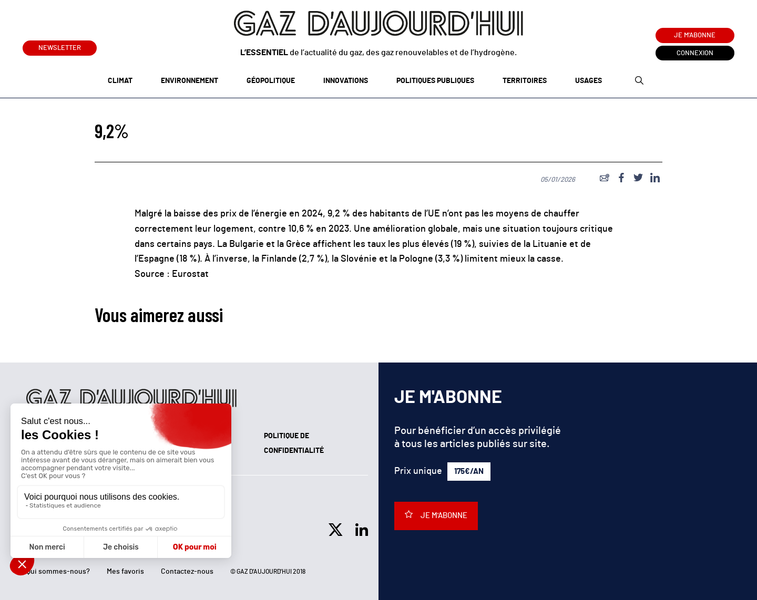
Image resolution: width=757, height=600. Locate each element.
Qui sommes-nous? (58, 571)
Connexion (695, 53)
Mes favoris (125, 571)
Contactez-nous (187, 571)
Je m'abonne (694, 35)
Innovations (345, 81)
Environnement (189, 81)
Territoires (525, 81)
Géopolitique (271, 81)
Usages (588, 81)
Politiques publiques (435, 81)
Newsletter (59, 45)
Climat (120, 81)
